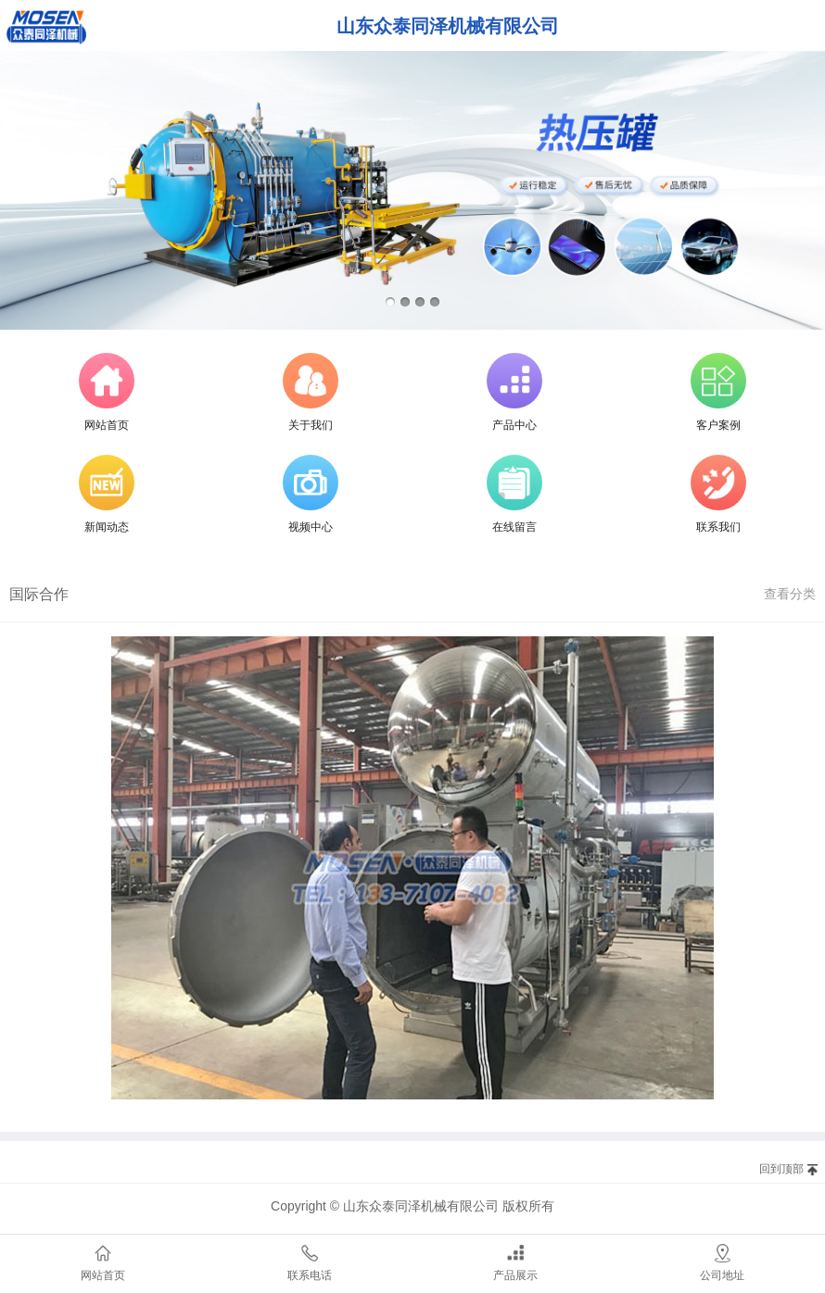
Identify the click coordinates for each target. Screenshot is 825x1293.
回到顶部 (781, 1168)
